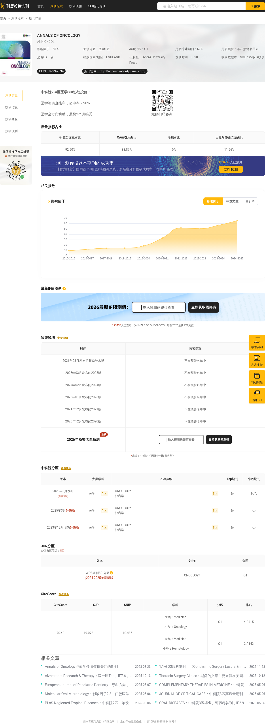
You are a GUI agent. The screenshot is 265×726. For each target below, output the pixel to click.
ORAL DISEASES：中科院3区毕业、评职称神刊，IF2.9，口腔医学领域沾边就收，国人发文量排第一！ (203, 703)
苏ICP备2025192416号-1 (161, 721)
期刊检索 (56, 6)
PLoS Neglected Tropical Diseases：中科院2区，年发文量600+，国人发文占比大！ (88, 703)
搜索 (255, 6)
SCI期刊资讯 (96, 6)
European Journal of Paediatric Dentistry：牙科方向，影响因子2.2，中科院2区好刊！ (88, 685)
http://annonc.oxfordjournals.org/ (123, 71)
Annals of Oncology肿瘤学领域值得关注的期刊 (81, 666)
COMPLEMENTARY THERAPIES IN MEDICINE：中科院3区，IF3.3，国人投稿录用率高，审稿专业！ (203, 685)
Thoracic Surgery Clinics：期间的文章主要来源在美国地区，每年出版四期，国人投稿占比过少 (203, 676)
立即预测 (231, 169)
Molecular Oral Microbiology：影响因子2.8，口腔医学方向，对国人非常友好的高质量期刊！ (88, 694)
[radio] (213, 201)
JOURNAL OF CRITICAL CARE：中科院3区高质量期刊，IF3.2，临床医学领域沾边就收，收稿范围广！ (203, 694)
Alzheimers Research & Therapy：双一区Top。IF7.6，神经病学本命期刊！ (88, 676)
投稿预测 (75, 6)
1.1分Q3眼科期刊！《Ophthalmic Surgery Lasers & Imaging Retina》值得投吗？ (203, 666)
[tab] (11, 95)
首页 (41, 6)
